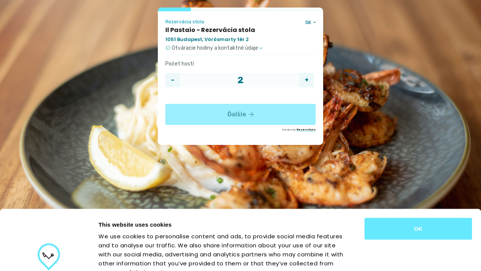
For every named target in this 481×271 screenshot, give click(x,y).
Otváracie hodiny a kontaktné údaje (214, 48)
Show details (394, 256)
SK (308, 22)
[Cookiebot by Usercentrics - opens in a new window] (49, 256)
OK (418, 173)
